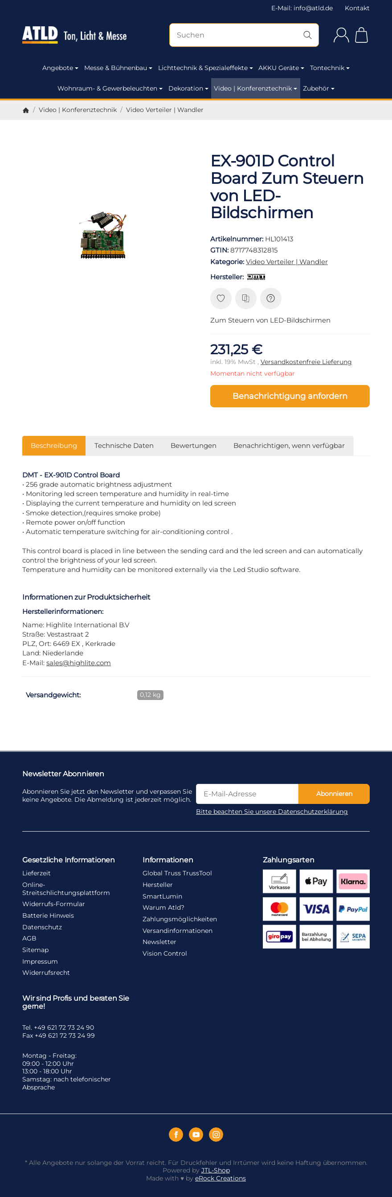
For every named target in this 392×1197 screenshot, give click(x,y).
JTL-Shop (215, 1170)
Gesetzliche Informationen (68, 860)
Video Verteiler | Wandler (287, 261)
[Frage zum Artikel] (271, 298)
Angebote (60, 68)
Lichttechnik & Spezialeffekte (205, 68)
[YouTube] (196, 1134)
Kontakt (357, 8)
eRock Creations (220, 1178)
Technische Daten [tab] (124, 445)
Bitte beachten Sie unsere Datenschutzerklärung (272, 811)
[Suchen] (244, 35)
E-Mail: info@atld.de (302, 8)
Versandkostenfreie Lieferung (306, 361)
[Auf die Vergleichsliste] (246, 298)
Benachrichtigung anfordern (290, 396)
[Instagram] (216, 1134)
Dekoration (188, 88)
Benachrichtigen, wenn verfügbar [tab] (289, 445)
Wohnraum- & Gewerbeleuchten (110, 88)
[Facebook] (176, 1134)
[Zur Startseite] (74, 35)
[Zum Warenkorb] (361, 35)
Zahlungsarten (288, 860)
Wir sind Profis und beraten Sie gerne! (75, 1002)
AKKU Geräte (281, 68)
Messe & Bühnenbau (118, 68)
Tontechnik (330, 68)
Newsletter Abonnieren (63, 774)
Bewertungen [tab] (193, 445)
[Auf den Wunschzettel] (221, 298)
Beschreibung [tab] (54, 445)
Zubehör (319, 88)
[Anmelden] (341, 35)
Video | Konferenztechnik (255, 88)
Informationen (168, 860)
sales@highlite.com (78, 663)
